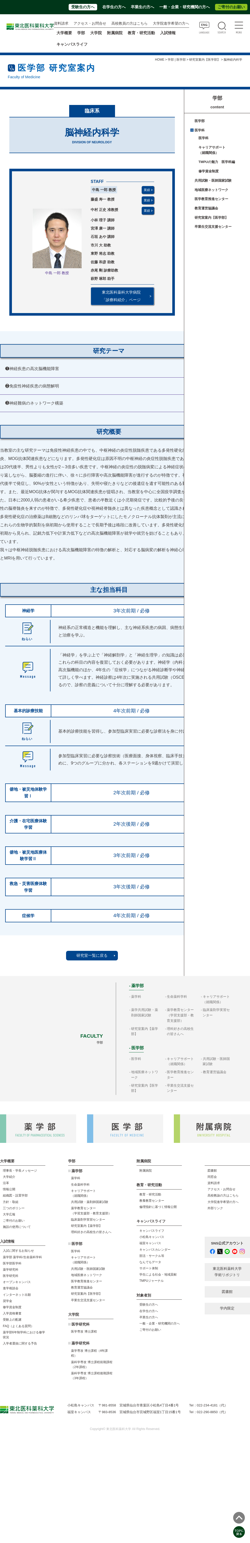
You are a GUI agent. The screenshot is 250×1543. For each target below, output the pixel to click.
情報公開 (9, 1189)
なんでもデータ (150, 1262)
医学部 (200, 121)
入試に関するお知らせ (18, 1250)
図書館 (212, 1170)
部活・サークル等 (151, 1256)
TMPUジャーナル (151, 1281)
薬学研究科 (10, 1269)
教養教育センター (151, 1200)
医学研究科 (10, 1276)
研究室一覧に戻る (92, 955)
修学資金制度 (208, 171)
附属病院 (115, 33)
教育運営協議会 (206, 208)
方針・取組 (10, 1202)
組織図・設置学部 (15, 1195)
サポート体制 (148, 1268)
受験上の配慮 (12, 1319)
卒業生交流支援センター (213, 227)
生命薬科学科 (177, 997)
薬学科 (136, 997)
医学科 (200, 130)
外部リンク (215, 1208)
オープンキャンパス (17, 1282)
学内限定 (227, 1308)
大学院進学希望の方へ (171, 23)
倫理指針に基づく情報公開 (158, 1207)
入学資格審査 (12, 1313)
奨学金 (7, 1301)
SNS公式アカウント (227, 1243)
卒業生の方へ (142, 7)
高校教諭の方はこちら (223, 1195)
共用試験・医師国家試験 (213, 180)
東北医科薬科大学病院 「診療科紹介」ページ (121, 296)
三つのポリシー (14, 1208)
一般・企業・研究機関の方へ (184, 7)
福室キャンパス (150, 1243)
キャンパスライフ (151, 1231)
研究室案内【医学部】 (204, 59)
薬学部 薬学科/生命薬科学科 (22, 1257)
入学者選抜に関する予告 (20, 1343)
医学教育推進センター (211, 199)
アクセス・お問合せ (90, 23)
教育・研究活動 (150, 1194)
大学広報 (9, 1214)
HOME (159, 59)
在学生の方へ (114, 7)
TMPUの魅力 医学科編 (216, 162)
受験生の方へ (83, 7)
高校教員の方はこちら (129, 23)
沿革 (6, 1183)
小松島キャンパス (151, 1237)
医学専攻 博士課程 (84, 1331)
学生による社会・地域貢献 (158, 1274)
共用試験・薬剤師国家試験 (89, 1202)
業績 (147, 190)
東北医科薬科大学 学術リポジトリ (227, 1272)
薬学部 (77, 1171)
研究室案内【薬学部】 (86, 1226)
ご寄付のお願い (231, 7)
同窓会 (212, 1177)
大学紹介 (9, 1177)
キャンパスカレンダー (154, 1249)
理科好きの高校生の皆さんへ (91, 1232)
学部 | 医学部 (177, 59)
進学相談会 (10, 1288)
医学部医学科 (12, 1263)
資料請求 (61, 23)
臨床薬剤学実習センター (88, 1219)
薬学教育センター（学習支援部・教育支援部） (180, 1015)
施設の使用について (17, 1227)
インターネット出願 (17, 1295)
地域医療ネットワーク (211, 190)
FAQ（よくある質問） (18, 1326)
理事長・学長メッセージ (20, 1170)
